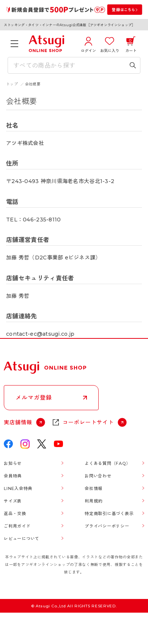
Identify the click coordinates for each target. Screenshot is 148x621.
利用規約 (93, 501)
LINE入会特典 (18, 488)
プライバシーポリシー (107, 526)
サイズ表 (13, 501)
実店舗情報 (18, 422)
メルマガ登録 (34, 397)
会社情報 (93, 488)
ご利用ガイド (17, 526)
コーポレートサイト (88, 422)
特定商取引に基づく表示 (109, 513)
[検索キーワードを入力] (68, 65)
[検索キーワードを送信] (132, 65)
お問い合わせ (98, 476)
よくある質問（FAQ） (107, 463)
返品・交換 (15, 513)
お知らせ (13, 463)
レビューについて (21, 538)
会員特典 (13, 476)
